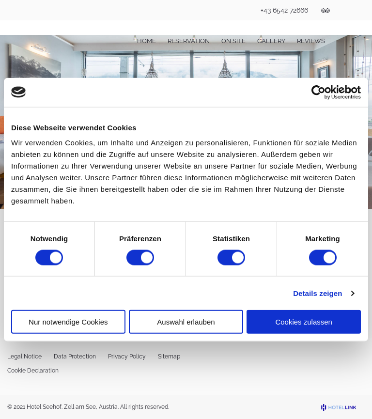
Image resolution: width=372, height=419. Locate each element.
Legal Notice (24, 356)
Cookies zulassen (303, 322)
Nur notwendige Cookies (68, 322)
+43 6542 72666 (284, 10)
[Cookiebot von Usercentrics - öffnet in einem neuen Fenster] (318, 92)
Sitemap (169, 356)
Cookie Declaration (33, 370)
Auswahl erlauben (186, 322)
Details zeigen (317, 293)
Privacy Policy (127, 356)
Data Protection (75, 356)
